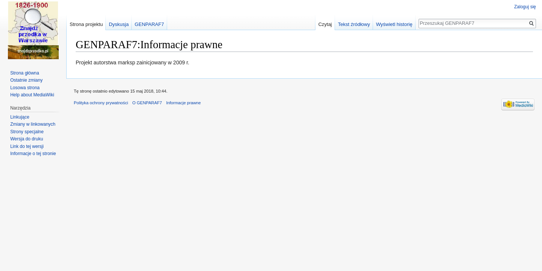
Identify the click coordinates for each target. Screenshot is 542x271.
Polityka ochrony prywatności (101, 102)
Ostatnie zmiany (26, 80)
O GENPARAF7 (147, 102)
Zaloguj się (525, 6)
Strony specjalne (27, 131)
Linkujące (19, 117)
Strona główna (24, 73)
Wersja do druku (26, 139)
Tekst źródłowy (354, 24)
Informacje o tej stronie (33, 153)
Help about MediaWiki (32, 94)
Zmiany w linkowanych (32, 124)
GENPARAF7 (149, 24)
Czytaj (325, 24)
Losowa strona (25, 87)
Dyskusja (119, 24)
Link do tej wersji (27, 146)
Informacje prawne (183, 102)
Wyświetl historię (394, 24)
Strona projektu (86, 24)
